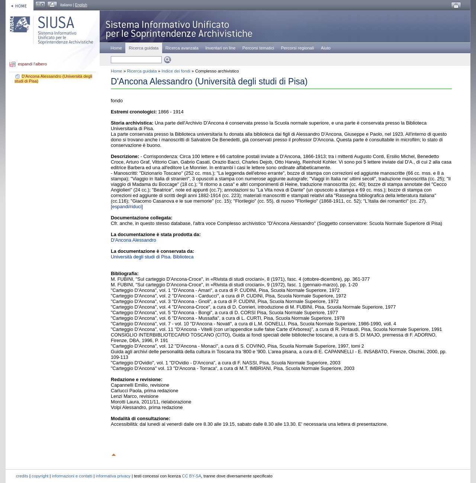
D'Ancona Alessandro (133, 240)
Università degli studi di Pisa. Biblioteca (152, 257)
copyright (40, 476)
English (81, 5)
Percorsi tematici (258, 48)
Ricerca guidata (142, 71)
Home (116, 48)
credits (22, 476)
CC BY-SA (191, 476)
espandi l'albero (32, 64)
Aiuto (326, 48)
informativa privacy (113, 476)
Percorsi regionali (297, 48)
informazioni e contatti (72, 476)
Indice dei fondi (175, 71)
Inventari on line (220, 48)
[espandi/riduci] (127, 206)
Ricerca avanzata (182, 48)
